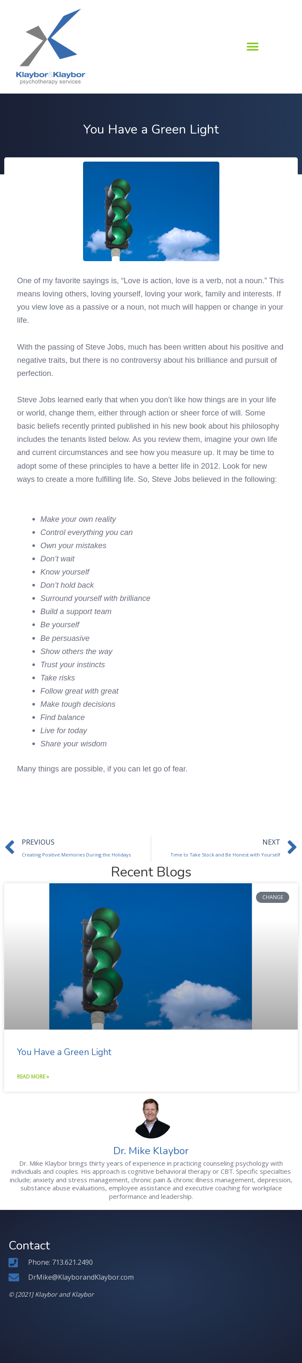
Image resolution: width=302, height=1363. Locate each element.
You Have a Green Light (64, 1052)
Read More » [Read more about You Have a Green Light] (33, 1076)
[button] (252, 46)
